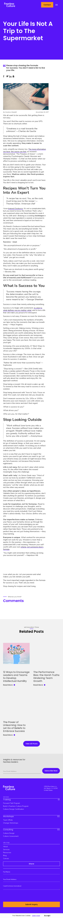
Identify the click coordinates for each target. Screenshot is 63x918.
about (5, 846)
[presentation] (21, 896)
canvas (6, 858)
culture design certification (13, 809)
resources (7, 852)
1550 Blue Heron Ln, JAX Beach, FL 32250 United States (51, 788)
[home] (9, 5)
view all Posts (32, 743)
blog (5, 855)
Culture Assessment (10, 836)
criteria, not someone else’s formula (23, 548)
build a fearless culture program (15, 806)
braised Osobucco (15, 208)
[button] (56, 5)
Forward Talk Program (11, 803)
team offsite (8, 820)
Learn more (36, 915)
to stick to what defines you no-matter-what (22, 309)
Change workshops (10, 823)
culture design (8, 833)
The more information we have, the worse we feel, (24, 150)
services (6, 849)
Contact (47, 5)
